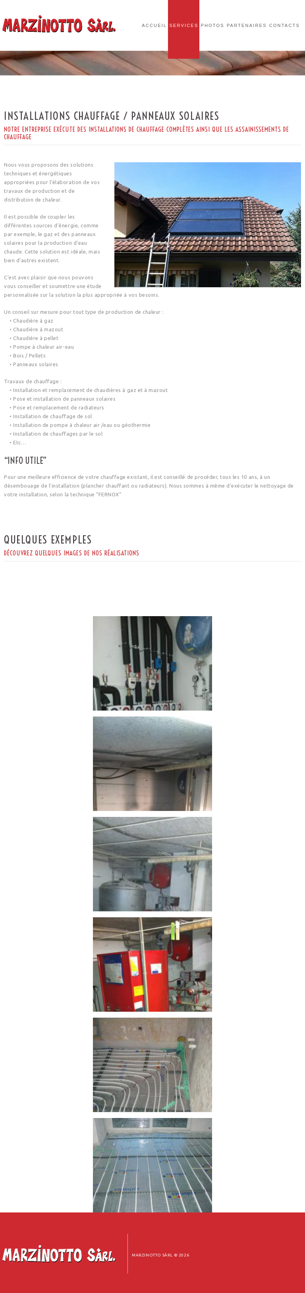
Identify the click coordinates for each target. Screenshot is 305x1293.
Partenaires (247, 25)
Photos (212, 25)
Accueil (154, 25)
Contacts (284, 25)
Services (183, 25)
